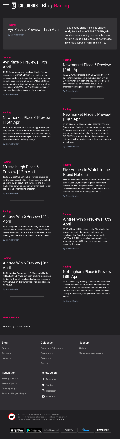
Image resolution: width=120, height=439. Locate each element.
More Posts (11, 317)
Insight (6, 358)
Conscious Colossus (52, 348)
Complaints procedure (91, 353)
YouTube (48, 396)
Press (45, 363)
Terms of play (10, 383)
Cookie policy (9, 388)
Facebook (48, 379)
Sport (5, 348)
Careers (46, 358)
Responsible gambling (14, 393)
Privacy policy (10, 378)
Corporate (47, 353)
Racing (12, 24)
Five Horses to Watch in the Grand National (86, 172)
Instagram (48, 391)
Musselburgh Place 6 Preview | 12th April (20, 169)
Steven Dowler (17, 35)
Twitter (47, 385)
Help (82, 348)
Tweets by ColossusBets (17, 326)
